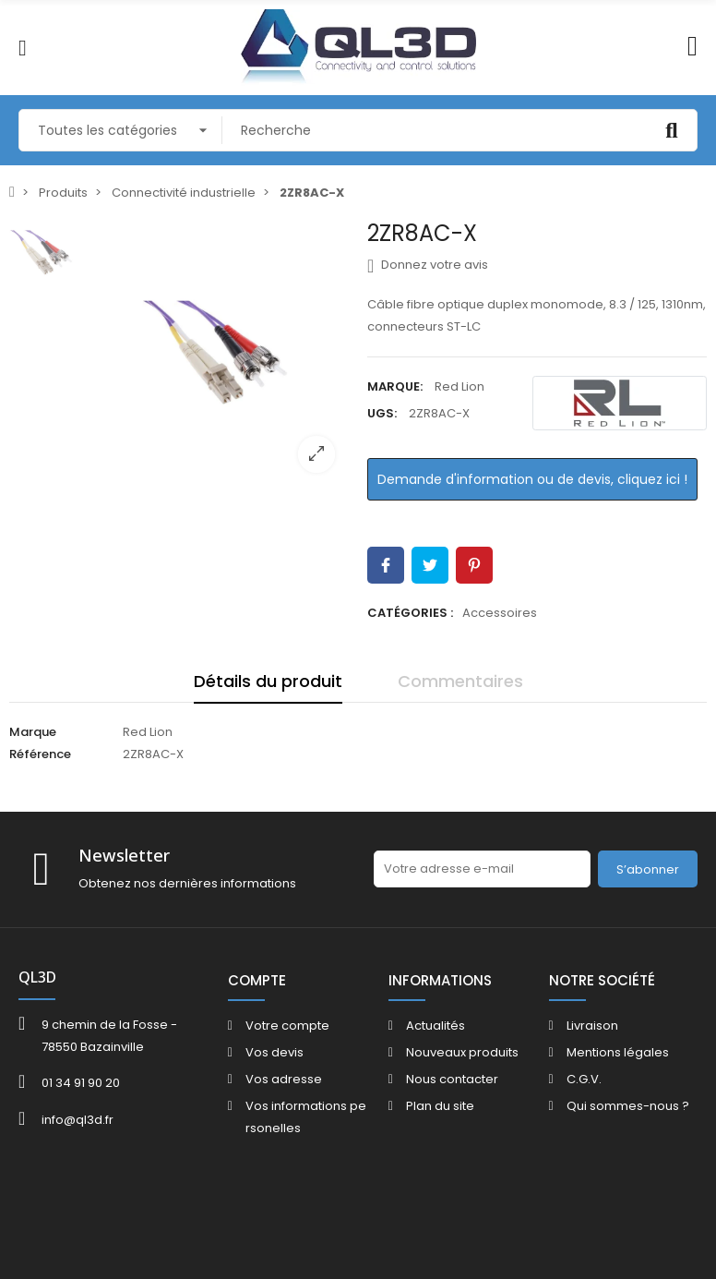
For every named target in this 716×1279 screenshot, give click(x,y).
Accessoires (499, 612)
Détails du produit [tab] (268, 681)
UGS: (382, 413)
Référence (40, 754)
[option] (216, 354)
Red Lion (459, 386)
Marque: (395, 386)
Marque (32, 732)
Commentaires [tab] (460, 681)
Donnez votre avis (427, 265)
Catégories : (410, 612)
